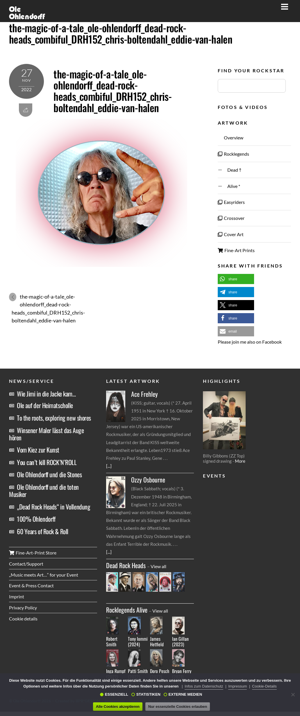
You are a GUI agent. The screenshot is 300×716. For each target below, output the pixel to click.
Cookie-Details (264, 686)
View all (158, 566)
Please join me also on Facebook (250, 341)
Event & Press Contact (31, 585)
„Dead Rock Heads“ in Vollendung (53, 506)
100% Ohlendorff (36, 518)
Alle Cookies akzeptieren (118, 706)
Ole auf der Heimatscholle (45, 405)
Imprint (16, 596)
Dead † (230, 170)
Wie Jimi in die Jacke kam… (46, 393)
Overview (230, 137)
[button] (236, 279)
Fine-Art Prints (236, 250)
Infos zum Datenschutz (204, 686)
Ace (144, 394)
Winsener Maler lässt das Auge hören (46, 434)
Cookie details (23, 618)
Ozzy (148, 479)
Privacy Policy (23, 607)
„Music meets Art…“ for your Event (43, 574)
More (240, 461)
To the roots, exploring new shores (54, 417)
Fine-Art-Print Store (32, 552)
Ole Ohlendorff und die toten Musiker (44, 490)
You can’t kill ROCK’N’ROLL (47, 462)
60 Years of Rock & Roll (42, 531)
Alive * (229, 186)
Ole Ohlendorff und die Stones (49, 474)
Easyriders (231, 202)
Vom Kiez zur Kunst (38, 449)
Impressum (237, 686)
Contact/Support (26, 563)
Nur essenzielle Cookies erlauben (177, 706)
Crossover (231, 218)
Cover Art (231, 234)
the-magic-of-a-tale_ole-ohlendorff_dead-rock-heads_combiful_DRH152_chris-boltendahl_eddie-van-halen (120, 33)
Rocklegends (233, 154)
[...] (109, 466)
